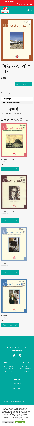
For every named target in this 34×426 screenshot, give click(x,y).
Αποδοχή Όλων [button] (20, 422)
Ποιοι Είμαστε (25, 366)
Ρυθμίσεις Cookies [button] (8, 422)
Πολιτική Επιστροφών (8, 371)
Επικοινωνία (25, 371)
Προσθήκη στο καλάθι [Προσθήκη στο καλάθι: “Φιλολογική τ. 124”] (10, 169)
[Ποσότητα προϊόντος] (8, 84)
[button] (29, 21)
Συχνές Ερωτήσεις (17, 383)
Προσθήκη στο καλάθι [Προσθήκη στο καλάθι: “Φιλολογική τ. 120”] (10, 325)
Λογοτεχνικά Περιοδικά (14, 93)
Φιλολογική (24, 93)
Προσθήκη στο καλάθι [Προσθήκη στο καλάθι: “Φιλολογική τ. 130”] (10, 273)
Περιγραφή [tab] (7, 99)
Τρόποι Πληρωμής (8, 366)
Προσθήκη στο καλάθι (23, 84)
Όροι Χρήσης (17, 388)
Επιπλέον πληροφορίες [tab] (11, 103)
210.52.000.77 (17, 351)
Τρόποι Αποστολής (8, 368)
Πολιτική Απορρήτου (17, 386)
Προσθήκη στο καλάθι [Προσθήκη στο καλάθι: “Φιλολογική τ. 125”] (10, 221)
